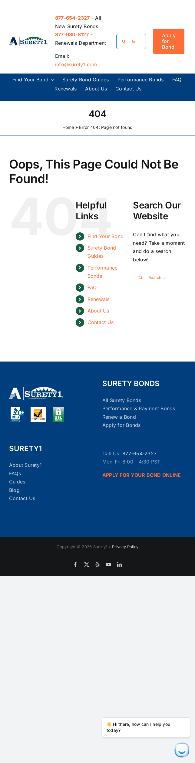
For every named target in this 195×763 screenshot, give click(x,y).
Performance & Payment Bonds (138, 408)
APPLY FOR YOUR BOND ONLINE (141, 475)
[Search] (123, 41)
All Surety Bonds (121, 400)
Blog (14, 490)
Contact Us (101, 322)
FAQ (92, 287)
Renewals (99, 299)
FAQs (15, 473)
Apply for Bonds (121, 425)
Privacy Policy (125, 546)
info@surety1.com (76, 64)
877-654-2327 (139, 453)
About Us (98, 311)
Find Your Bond (106, 236)
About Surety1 (25, 465)
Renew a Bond (119, 417)
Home (68, 127)
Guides (17, 482)
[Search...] (159, 277)
